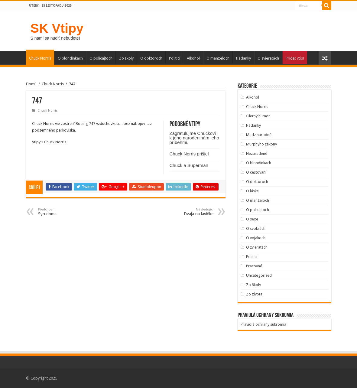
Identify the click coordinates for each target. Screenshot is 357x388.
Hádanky (243, 58)
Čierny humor (258, 116)
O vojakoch (255, 238)
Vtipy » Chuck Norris (49, 142)
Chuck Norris (40, 58)
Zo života (254, 294)
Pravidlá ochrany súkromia (263, 324)
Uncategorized (259, 275)
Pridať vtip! (295, 58)
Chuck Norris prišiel (189, 153)
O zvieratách (268, 58)
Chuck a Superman (189, 165)
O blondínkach (70, 58)
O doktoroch (151, 58)
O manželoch (217, 58)
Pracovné (254, 266)
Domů (31, 84)
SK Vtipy (57, 28)
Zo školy (126, 58)
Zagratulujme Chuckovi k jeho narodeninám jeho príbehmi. (194, 138)
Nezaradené (256, 153)
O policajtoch (100, 58)
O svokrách (255, 228)
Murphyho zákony (261, 144)
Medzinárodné (258, 134)
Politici (174, 58)
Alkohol (193, 58)
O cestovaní (256, 172)
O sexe (252, 219)
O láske (252, 191)
